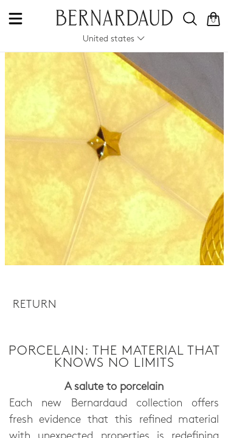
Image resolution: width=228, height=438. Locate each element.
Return (35, 305)
